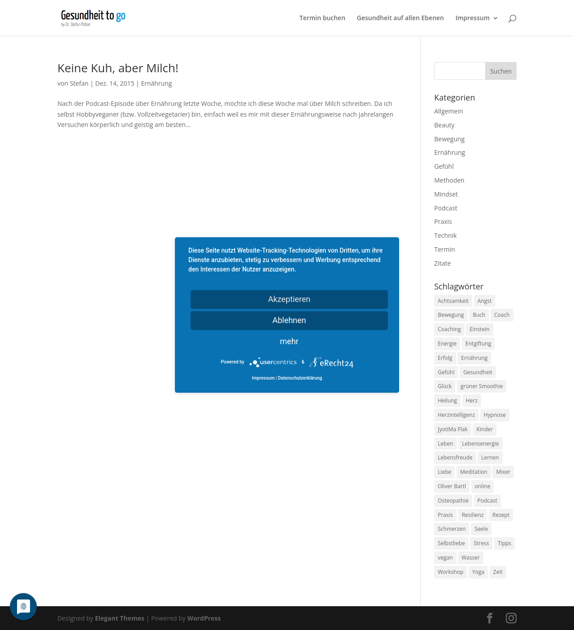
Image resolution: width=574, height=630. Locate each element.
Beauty (444, 125)
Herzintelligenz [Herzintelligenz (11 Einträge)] (456, 415)
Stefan (79, 83)
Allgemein (448, 111)
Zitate (442, 263)
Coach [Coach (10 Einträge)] (502, 315)
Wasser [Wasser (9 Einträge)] (470, 557)
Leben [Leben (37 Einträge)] (445, 443)
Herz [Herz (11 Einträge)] (472, 400)
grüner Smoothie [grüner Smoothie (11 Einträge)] (482, 386)
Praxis (443, 221)
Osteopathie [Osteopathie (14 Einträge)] (453, 500)
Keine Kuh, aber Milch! (117, 68)
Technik (445, 235)
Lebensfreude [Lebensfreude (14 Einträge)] (455, 457)
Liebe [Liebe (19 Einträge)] (444, 472)
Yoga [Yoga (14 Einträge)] (478, 572)
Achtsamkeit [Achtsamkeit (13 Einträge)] (453, 301)
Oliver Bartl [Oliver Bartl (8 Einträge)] (452, 486)
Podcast (445, 208)
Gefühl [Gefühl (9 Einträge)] (446, 372)
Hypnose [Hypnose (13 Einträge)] (495, 415)
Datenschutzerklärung (300, 378)
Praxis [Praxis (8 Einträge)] (445, 515)
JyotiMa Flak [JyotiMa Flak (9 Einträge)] (453, 429)
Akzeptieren (289, 299)
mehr (289, 341)
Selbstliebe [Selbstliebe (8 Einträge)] (451, 543)
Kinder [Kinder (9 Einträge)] (484, 429)
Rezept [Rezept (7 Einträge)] (500, 515)
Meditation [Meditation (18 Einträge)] (473, 472)
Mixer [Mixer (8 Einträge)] (503, 472)
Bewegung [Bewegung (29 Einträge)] (451, 315)
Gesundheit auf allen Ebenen (400, 18)
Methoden (449, 180)
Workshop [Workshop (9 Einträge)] (450, 572)
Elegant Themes (119, 618)
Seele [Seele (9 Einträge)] (481, 529)
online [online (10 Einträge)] (483, 486)
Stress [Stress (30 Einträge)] (481, 543)
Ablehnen (289, 320)
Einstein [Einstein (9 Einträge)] (479, 329)
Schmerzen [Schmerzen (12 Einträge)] (451, 529)
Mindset (446, 194)
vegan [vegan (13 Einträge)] (445, 557)
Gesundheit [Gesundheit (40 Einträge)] (477, 372)
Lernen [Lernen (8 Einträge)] (490, 457)
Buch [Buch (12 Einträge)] (479, 315)
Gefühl (443, 166)
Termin (444, 249)
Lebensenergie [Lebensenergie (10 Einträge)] (480, 443)
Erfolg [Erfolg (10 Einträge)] (445, 358)
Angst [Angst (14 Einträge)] (484, 301)
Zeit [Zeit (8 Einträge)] (498, 572)
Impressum (473, 18)
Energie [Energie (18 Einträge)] (447, 343)
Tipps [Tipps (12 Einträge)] (504, 543)
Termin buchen (322, 18)
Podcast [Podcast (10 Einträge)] (487, 500)
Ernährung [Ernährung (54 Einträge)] (474, 358)
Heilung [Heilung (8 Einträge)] (447, 400)
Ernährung (156, 83)
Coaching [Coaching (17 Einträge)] (449, 329)
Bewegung (449, 139)
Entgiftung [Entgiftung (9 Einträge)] (478, 343)
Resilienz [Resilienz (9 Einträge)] (473, 515)
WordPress (204, 618)
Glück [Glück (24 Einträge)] (445, 386)
